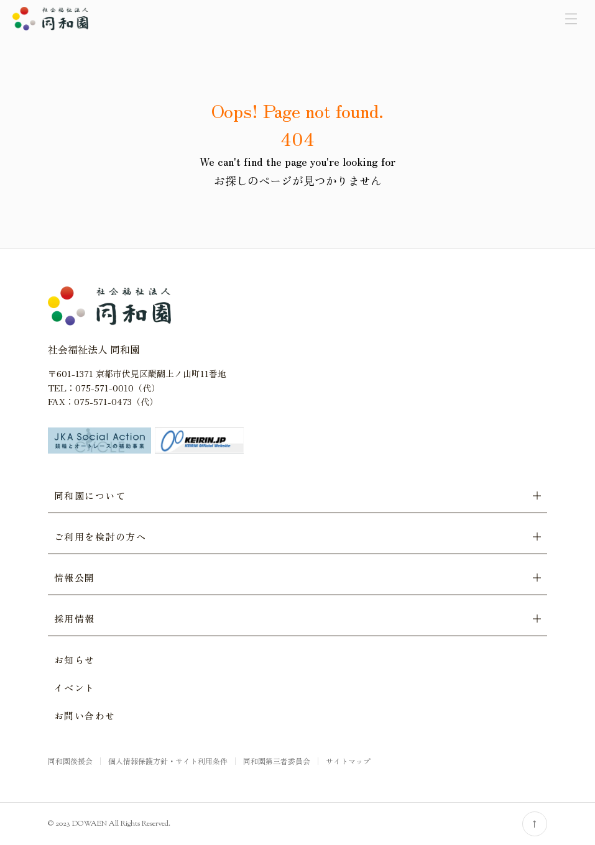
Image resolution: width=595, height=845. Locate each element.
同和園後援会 (70, 761)
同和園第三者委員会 (276, 761)
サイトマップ (348, 761)
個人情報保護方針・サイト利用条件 (168, 761)
